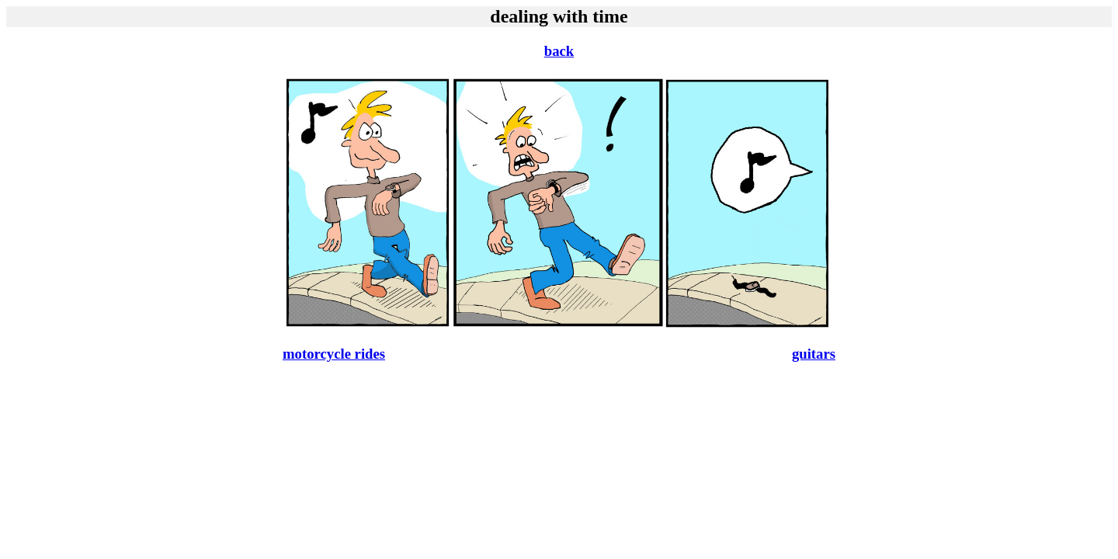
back (559, 51)
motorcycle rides (334, 353)
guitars (813, 353)
